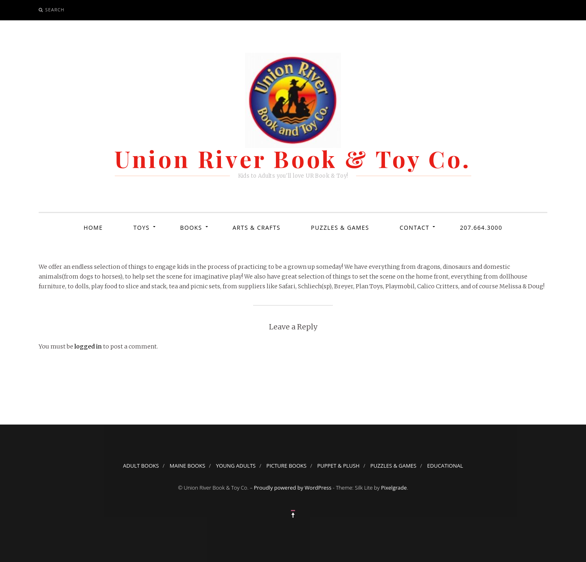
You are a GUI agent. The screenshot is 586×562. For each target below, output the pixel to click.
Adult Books (141, 465)
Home (93, 227)
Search (54, 10)
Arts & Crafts (256, 227)
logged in (88, 346)
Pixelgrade (394, 487)
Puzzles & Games (340, 227)
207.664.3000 (481, 227)
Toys (141, 227)
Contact (414, 227)
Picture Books (287, 465)
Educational (445, 465)
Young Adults (236, 465)
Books (191, 227)
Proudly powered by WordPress (293, 487)
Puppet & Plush (338, 465)
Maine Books (188, 465)
